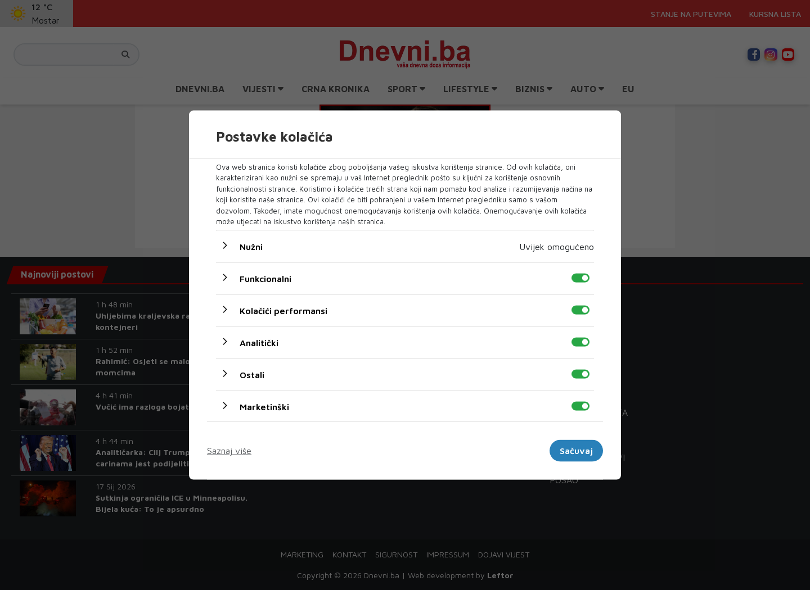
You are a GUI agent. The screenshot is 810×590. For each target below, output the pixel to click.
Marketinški (264, 406)
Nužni (251, 246)
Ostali (252, 374)
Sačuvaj (576, 451)
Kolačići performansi (283, 310)
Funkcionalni (265, 278)
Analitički (259, 342)
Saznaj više (229, 451)
